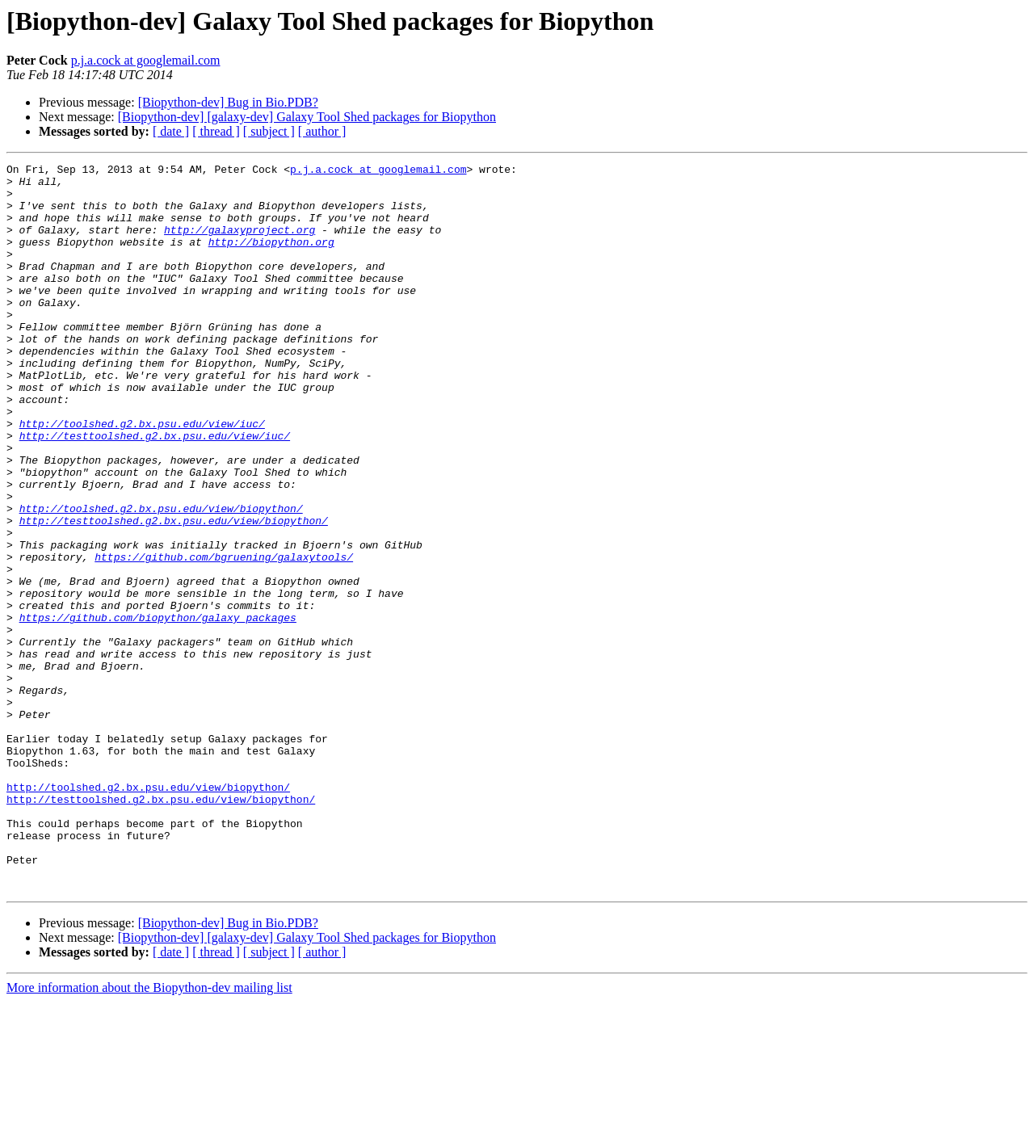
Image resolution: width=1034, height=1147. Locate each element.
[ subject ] (269, 131)
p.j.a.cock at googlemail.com (146, 60)
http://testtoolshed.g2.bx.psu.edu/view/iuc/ (154, 491)
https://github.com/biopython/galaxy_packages (157, 709)
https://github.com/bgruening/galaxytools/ (224, 636)
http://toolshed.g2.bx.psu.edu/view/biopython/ (161, 578)
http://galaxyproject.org (239, 244)
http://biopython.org (271, 258)
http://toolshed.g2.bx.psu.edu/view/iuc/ (142, 476)
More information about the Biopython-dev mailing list (149, 1133)
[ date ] (171, 131)
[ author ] (322, 131)
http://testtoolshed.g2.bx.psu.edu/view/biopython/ (173, 593)
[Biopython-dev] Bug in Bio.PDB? (228, 102)
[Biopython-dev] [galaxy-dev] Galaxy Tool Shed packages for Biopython (307, 117)
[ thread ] (216, 131)
